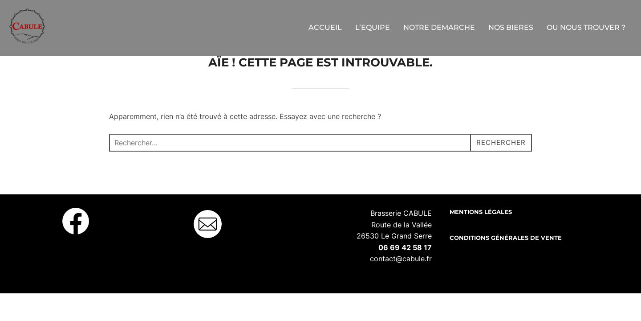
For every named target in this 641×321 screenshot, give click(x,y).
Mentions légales (481, 234)
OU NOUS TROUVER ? (586, 27)
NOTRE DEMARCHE (439, 27)
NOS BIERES (510, 27)
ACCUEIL (325, 27)
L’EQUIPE (372, 27)
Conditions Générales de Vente (506, 260)
